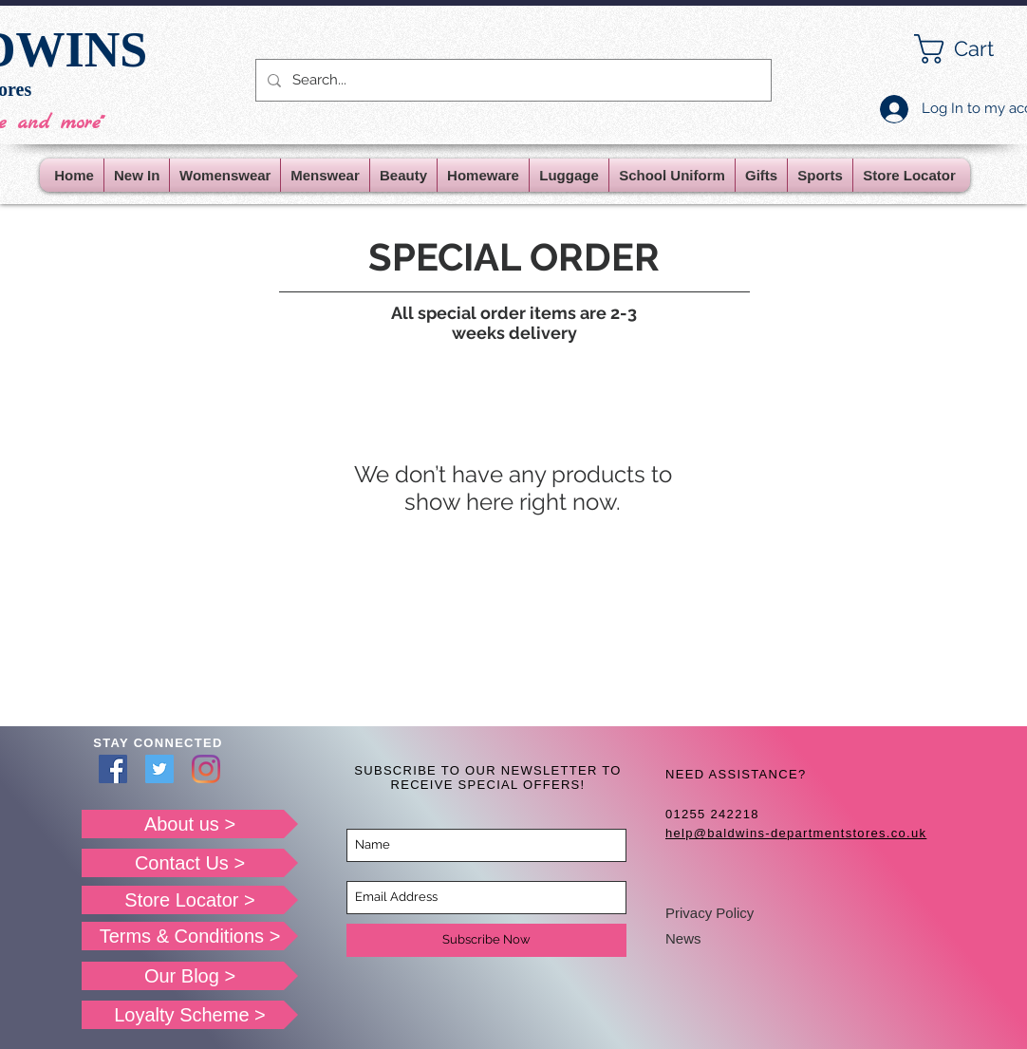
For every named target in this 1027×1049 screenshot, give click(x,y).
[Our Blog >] (190, 976)
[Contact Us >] (190, 863)
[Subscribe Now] (486, 940)
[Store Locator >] (190, 900)
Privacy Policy (709, 913)
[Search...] (511, 80)
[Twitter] (159, 769)
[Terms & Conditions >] (190, 936)
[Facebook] (113, 769)
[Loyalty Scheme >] (190, 1015)
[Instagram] (206, 769)
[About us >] (190, 824)
